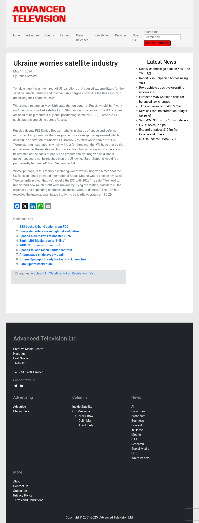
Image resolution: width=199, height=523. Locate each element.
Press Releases (82, 38)
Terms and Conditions (28, 500)
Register (120, 35)
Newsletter (101, 35)
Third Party (86, 425)
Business (137, 420)
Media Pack (21, 411)
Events (49, 35)
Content (136, 425)
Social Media (140, 449)
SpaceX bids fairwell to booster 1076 (45, 236)
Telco (91, 273)
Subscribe (20, 491)
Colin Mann (86, 420)
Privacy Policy (22, 495)
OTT (134, 439)
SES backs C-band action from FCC (43, 226)
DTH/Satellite (51, 273)
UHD (134, 453)
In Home (137, 430)
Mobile (136, 435)
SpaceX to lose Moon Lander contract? (46, 250)
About (17, 481)
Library (65, 35)
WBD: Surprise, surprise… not (39, 245)
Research (137, 444)
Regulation (79, 273)
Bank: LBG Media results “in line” (42, 241)
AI (132, 406)
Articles (36, 273)
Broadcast (138, 416)
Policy (66, 273)
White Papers (140, 458)
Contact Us (20, 486)
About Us (136, 38)
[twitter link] (16, 386)
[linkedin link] (21, 386)
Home (16, 35)
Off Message (81, 411)
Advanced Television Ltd (45, 338)
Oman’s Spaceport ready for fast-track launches (52, 259)
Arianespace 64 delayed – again (42, 255)
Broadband (139, 411)
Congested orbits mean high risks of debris (49, 231)
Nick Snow (86, 416)
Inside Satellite (82, 406)
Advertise (32, 35)
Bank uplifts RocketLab (35, 264)
